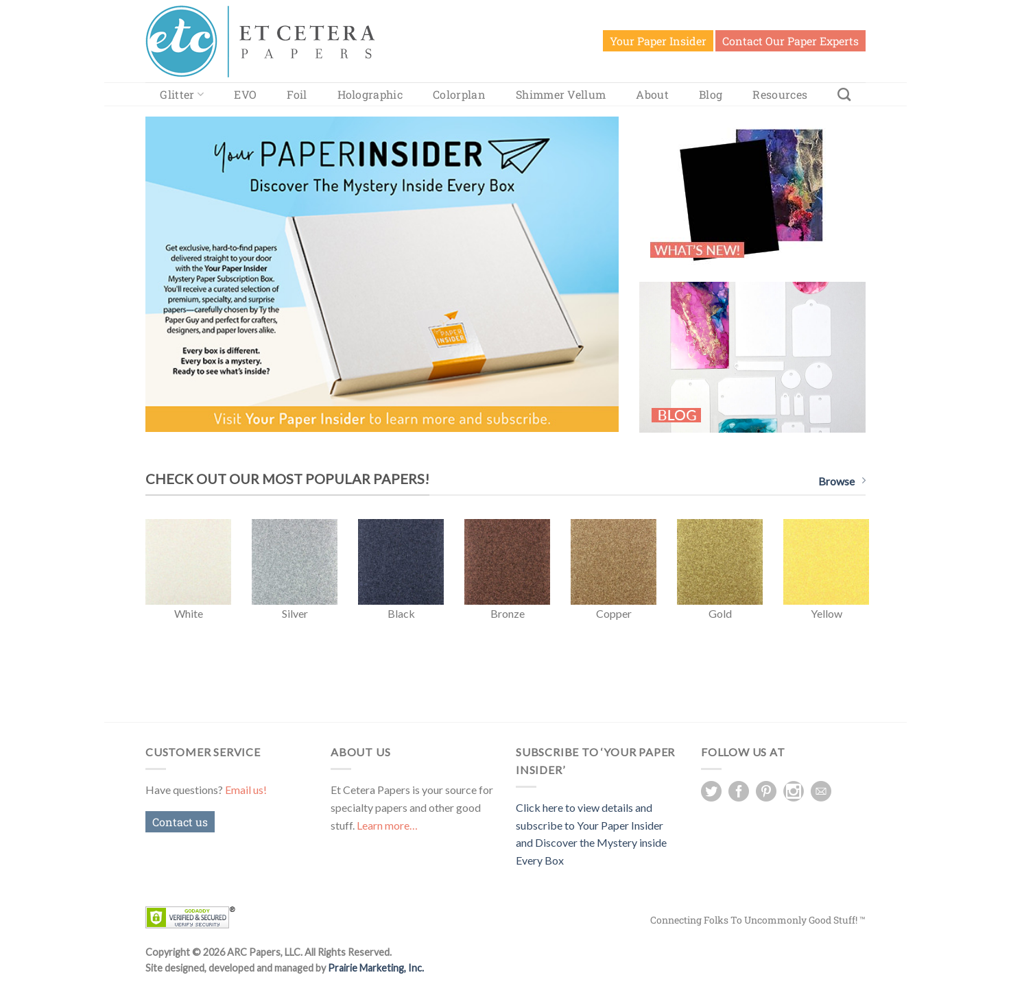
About (652, 94)
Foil (297, 94)
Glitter (182, 94)
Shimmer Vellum (561, 94)
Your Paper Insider (658, 41)
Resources (779, 94)
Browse (842, 481)
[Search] (844, 94)
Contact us (180, 822)
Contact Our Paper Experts (790, 41)
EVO (245, 94)
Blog (710, 94)
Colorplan (459, 94)
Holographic (370, 94)
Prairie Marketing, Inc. (376, 968)
